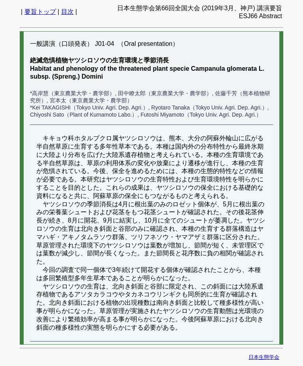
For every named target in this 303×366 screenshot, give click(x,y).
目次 (67, 11)
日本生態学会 (264, 357)
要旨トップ (40, 11)
